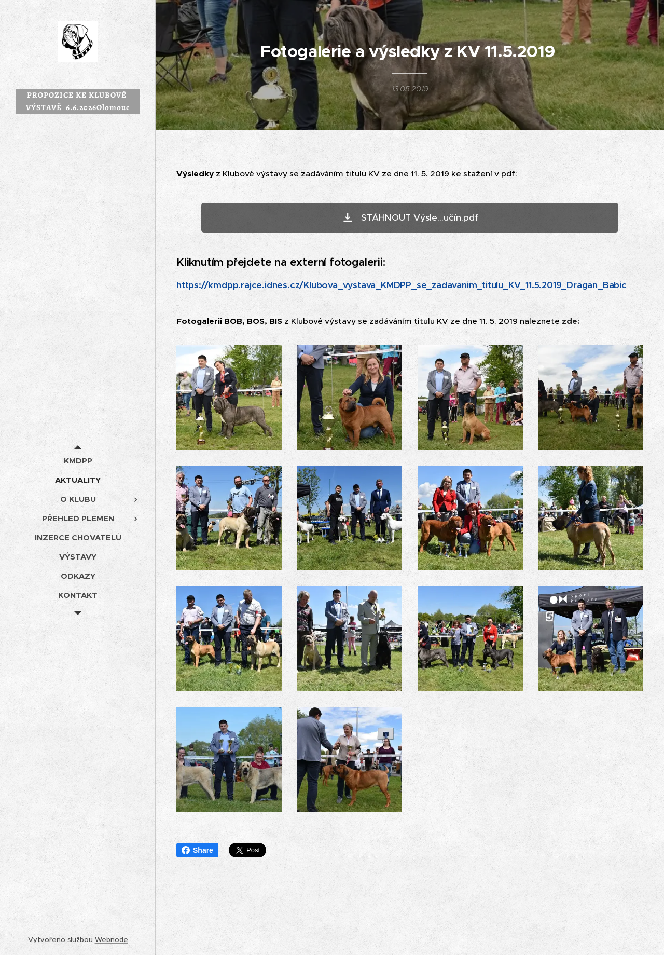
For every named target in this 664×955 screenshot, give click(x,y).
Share (197, 850)
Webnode (111, 939)
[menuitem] (78, 461)
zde (569, 321)
